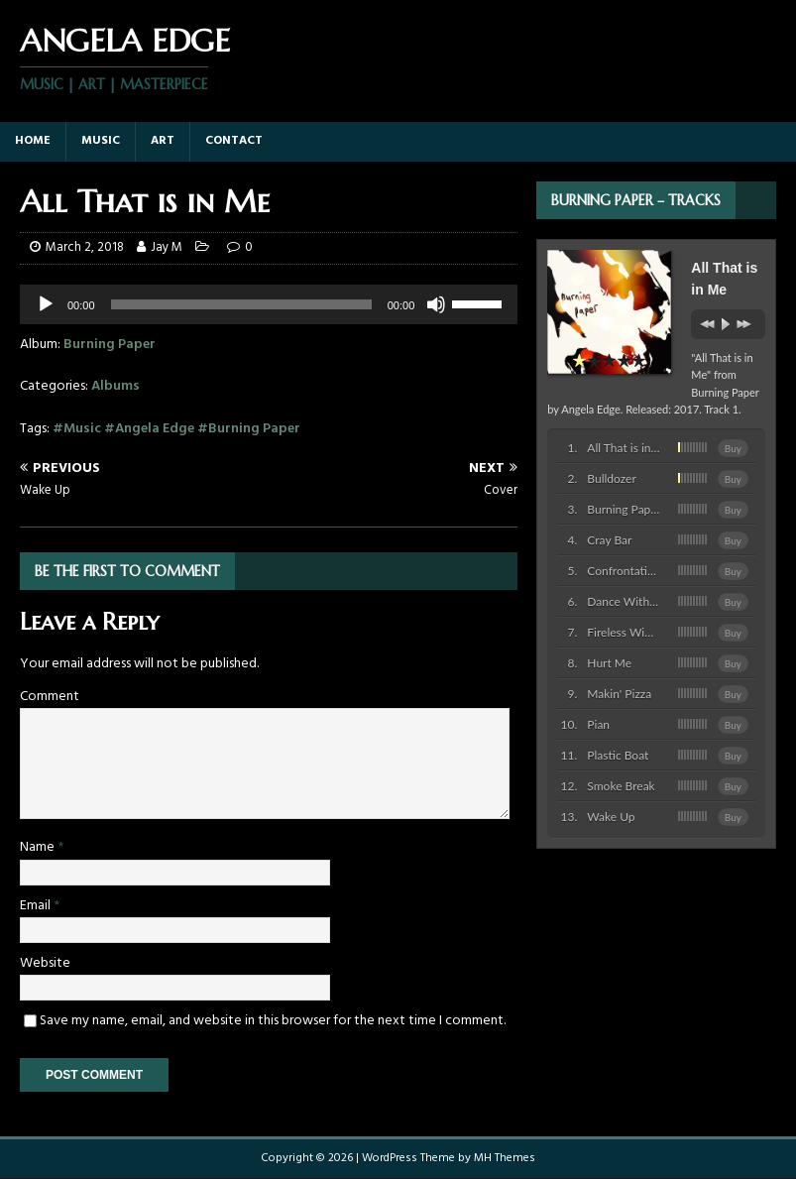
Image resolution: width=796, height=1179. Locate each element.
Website (45, 963)
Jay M (166, 247)
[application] (268, 304)
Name (38, 847)
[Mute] (436, 304)
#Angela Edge (149, 428)
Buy (733, 448)
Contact (234, 141)
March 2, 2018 (85, 247)
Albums (115, 386)
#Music (77, 428)
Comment (49, 696)
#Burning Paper (248, 428)
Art (162, 141)
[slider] (480, 302)
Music (100, 141)
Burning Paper (109, 344)
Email (37, 905)
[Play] (46, 304)
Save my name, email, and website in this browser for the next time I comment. (273, 1020)
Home (33, 141)
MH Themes (504, 1158)
